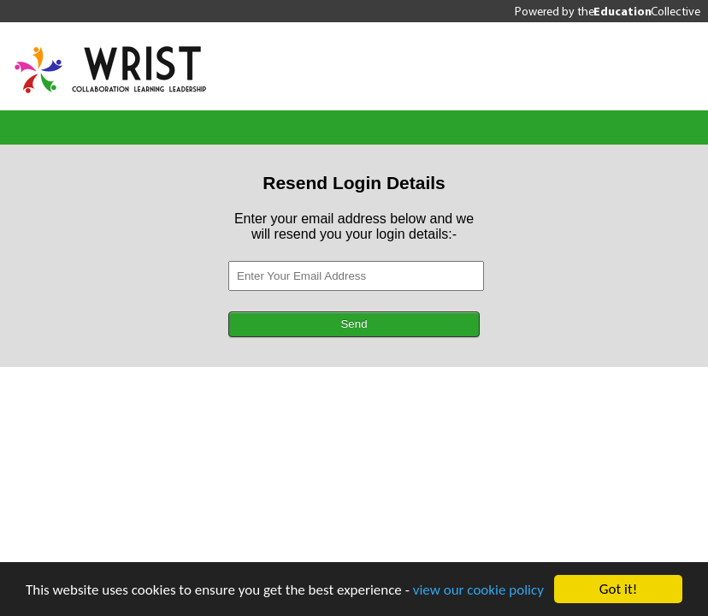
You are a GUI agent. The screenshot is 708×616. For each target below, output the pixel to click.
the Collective (638, 11)
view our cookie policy (478, 590)
